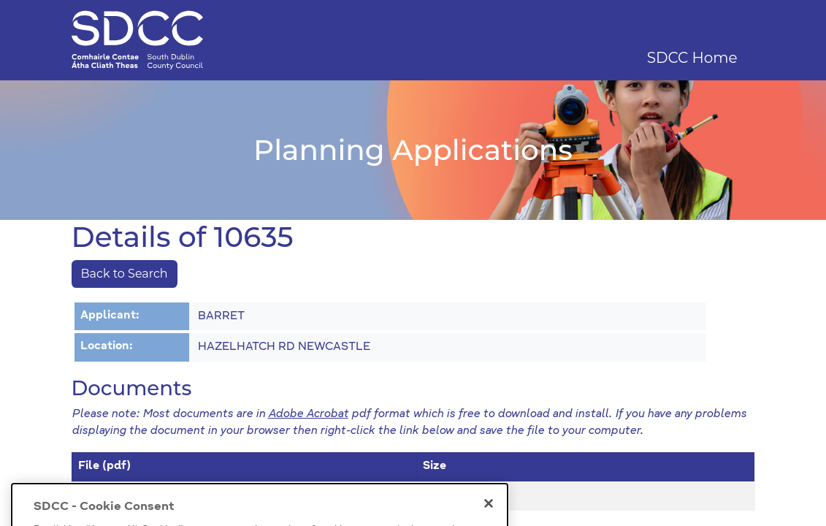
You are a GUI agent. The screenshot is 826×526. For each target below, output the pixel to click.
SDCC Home (692, 57)
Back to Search (124, 274)
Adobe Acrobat (308, 414)
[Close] (488, 512)
